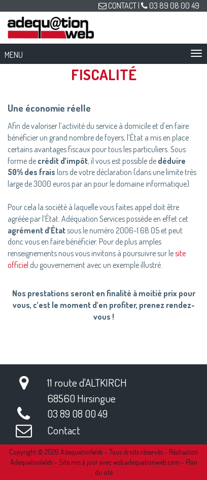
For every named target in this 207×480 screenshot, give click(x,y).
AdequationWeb (81, 452)
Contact (63, 430)
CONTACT (117, 6)
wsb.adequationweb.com (146, 462)
